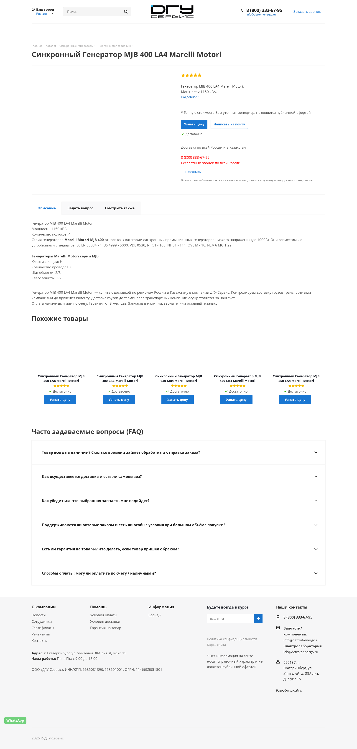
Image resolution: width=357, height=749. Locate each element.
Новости (39, 615)
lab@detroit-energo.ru (300, 652)
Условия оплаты (103, 615)
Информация (161, 606)
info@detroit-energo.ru (261, 14)
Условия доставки (105, 621)
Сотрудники (42, 621)
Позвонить (193, 172)
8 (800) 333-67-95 (264, 10)
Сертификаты (43, 627)
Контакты (40, 640)
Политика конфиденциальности (232, 639)
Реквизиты (41, 634)
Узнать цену (194, 124)
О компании (44, 606)
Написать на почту (229, 124)
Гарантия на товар (105, 627)
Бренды (154, 615)
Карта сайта (216, 645)
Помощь (98, 606)
